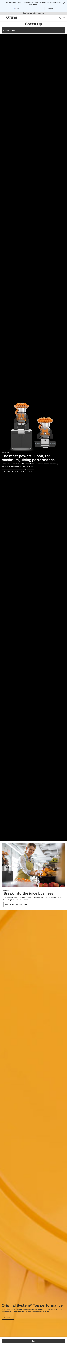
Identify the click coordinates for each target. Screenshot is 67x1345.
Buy (30, 472)
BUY (33, 1341)
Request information (14, 472)
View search (60, 18)
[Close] (63, 3)
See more (8, 1317)
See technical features (16, 904)
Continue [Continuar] (49, 8)
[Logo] (11, 18)
